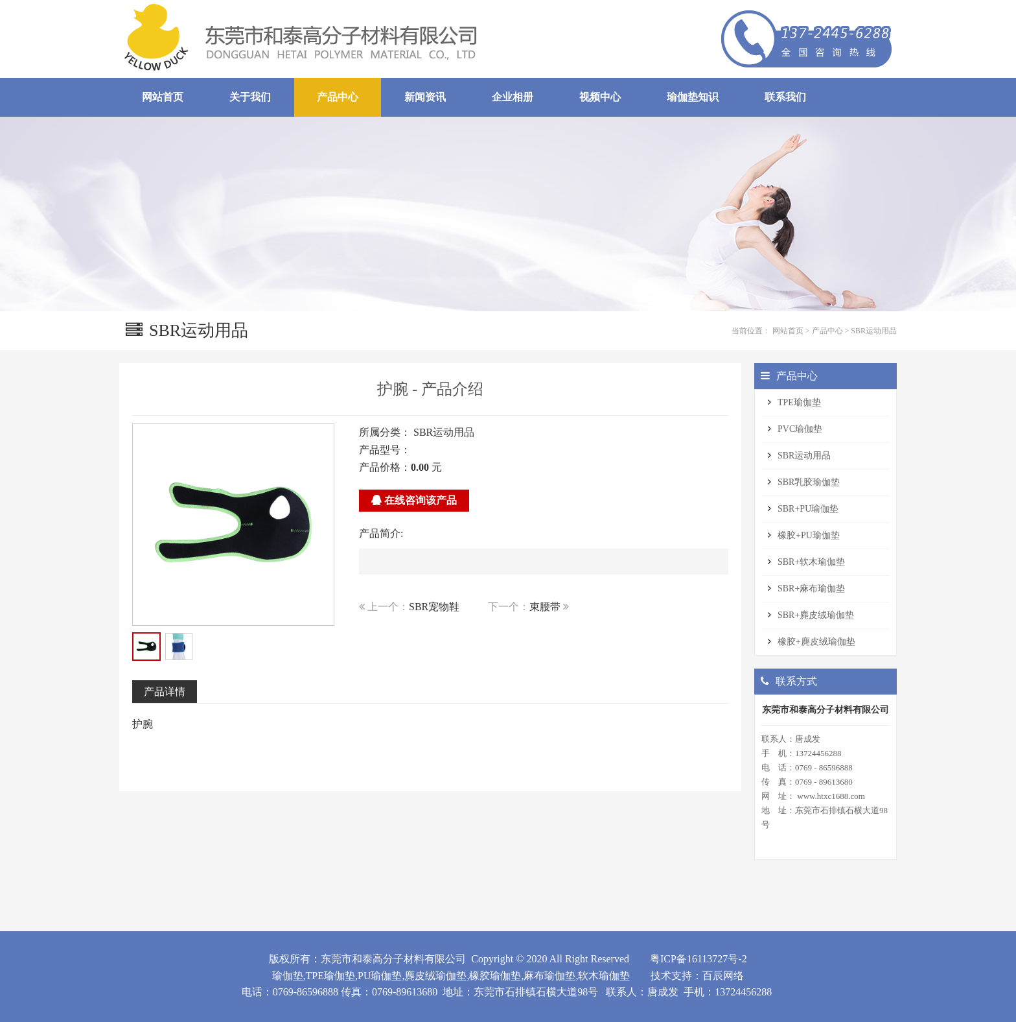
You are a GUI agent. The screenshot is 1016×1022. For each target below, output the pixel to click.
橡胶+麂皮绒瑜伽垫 (816, 642)
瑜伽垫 (287, 975)
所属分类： (385, 432)
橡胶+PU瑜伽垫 (809, 535)
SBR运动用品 (874, 330)
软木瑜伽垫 (604, 975)
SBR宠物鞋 (434, 606)
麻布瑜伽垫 (549, 975)
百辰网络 (723, 975)
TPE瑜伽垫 (799, 402)
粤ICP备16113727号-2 (698, 958)
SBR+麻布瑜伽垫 (811, 588)
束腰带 (544, 606)
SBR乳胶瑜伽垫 (809, 482)
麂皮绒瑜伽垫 (435, 975)
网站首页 (787, 330)
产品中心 (827, 330)
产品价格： (385, 467)
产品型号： (385, 449)
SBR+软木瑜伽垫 (811, 562)
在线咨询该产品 (414, 500)
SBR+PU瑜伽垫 (808, 509)
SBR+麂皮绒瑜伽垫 (816, 615)
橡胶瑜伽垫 (495, 975)
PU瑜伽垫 (380, 975)
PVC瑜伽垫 (800, 429)
